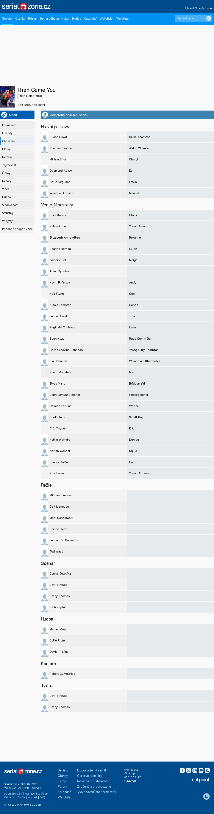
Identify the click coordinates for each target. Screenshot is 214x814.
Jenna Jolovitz (60, 573)
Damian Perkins (61, 406)
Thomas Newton (61, 148)
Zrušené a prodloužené (94, 786)
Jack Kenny (58, 215)
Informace (8, 125)
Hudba (76, 18)
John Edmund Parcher (65, 395)
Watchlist (107, 18)
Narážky (7, 157)
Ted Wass (56, 551)
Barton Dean (58, 529)
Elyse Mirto (57, 383)
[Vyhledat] (208, 18)
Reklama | (10, 797)
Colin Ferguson (60, 182)
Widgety (7, 221)
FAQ (42, 797)
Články (20, 18)
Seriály (7, 18)
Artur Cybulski (60, 271)
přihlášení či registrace (196, 8)
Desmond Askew (61, 170)
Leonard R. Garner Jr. (64, 540)
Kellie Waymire (60, 439)
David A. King (59, 651)
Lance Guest (58, 316)
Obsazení (8, 141)
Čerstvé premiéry (89, 775)
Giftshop (129, 773)
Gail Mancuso (59, 506)
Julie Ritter (58, 640)
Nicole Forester (60, 305)
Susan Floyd (58, 137)
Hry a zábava (49, 18)
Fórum (32, 18)
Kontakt (32, 797)
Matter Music (59, 629)
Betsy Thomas (60, 596)
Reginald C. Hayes (62, 327)
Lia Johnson (58, 361)
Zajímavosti (9, 165)
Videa (5, 189)
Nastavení (130, 780)
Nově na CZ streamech (93, 781)
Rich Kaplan (58, 607)
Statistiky (7, 213)
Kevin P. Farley (60, 282)
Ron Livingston (60, 372)
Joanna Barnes (60, 249)
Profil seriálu (24, 104)
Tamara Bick (58, 260)
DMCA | (22, 797)
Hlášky (6, 149)
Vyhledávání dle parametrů (96, 791)
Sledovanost (10, 205)
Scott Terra (58, 417)
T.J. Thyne (57, 428)
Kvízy (65, 18)
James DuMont (60, 462)
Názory (6, 181)
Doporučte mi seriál (91, 770)
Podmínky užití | (14, 793)
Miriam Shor (58, 159)
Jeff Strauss (58, 585)
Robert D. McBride (62, 673)
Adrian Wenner (60, 451)
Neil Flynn (57, 293)
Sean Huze (57, 338)
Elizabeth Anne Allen (65, 237)
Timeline (122, 18)
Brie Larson (58, 473)
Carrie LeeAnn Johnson (66, 350)
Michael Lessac (61, 495)
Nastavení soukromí (37, 793)
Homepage (131, 769)
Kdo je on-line (132, 777)
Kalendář (90, 18)
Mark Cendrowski (61, 518)
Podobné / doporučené (17, 229)
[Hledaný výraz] (193, 18)
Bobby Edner (58, 226)
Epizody (7, 133)
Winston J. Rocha (62, 193)
